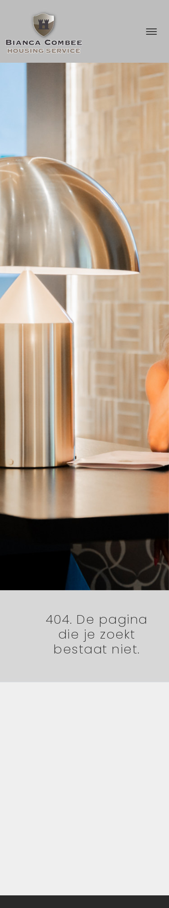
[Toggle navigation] (151, 31)
